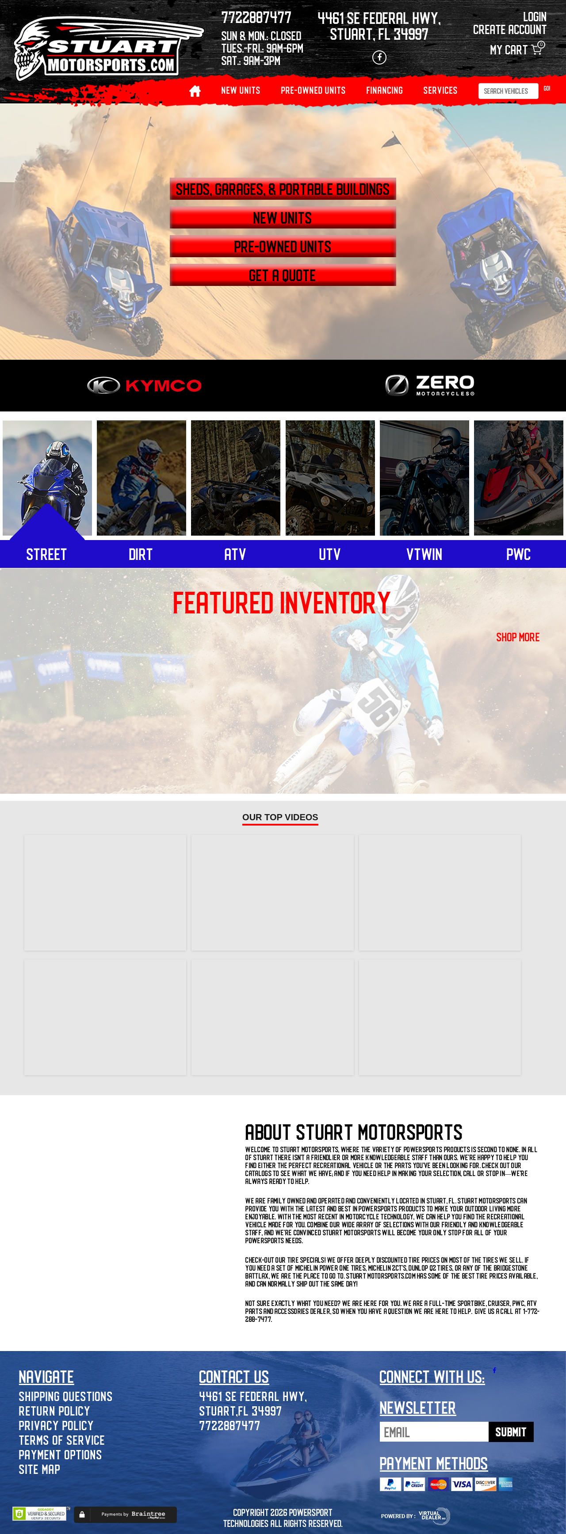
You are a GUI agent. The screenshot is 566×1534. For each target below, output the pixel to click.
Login (535, 16)
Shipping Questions (66, 1395)
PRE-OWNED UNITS (313, 90)
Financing (385, 90)
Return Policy (55, 1410)
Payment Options (61, 1454)
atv (236, 554)
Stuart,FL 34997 (241, 1410)
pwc (519, 554)
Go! (547, 88)
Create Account (510, 29)
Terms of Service (62, 1439)
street (47, 554)
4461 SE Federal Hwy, (253, 1395)
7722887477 (230, 1425)
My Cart (516, 49)
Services (441, 90)
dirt (141, 554)
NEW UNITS (241, 90)
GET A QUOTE (282, 275)
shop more (518, 637)
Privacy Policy (56, 1425)
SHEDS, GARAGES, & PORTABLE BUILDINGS (283, 189)
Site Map (40, 1468)
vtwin (424, 554)
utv (330, 554)
